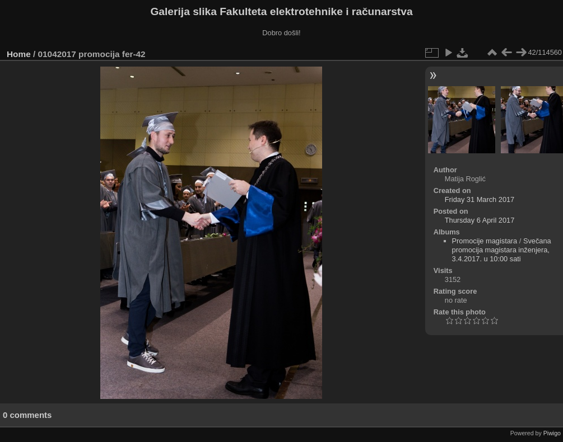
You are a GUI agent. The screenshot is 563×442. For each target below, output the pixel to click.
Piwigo (552, 433)
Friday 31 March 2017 (479, 199)
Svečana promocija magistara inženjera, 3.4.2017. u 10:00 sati (501, 250)
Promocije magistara (485, 241)
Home (19, 54)
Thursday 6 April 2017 (480, 220)
